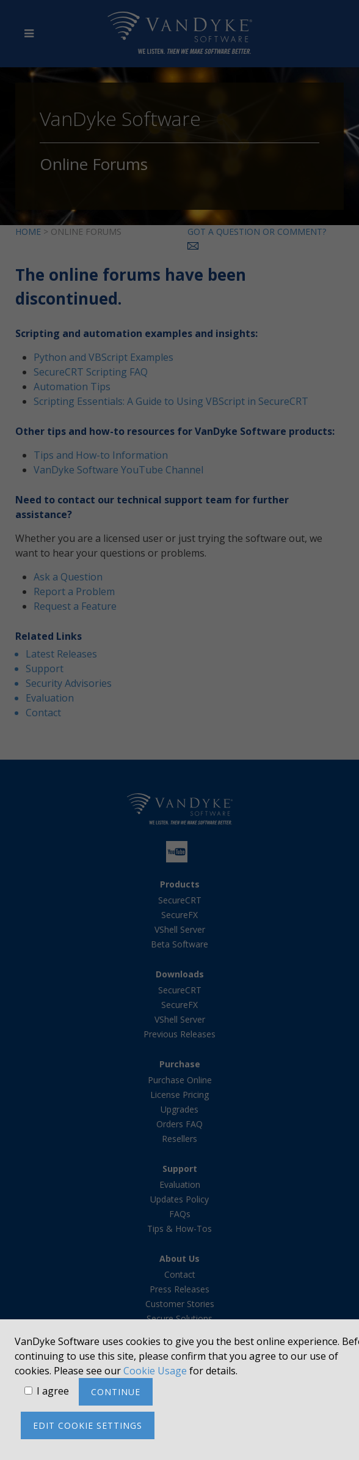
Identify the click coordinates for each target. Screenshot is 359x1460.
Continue (115, 1392)
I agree (53, 1391)
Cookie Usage (155, 1370)
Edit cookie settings (87, 1425)
